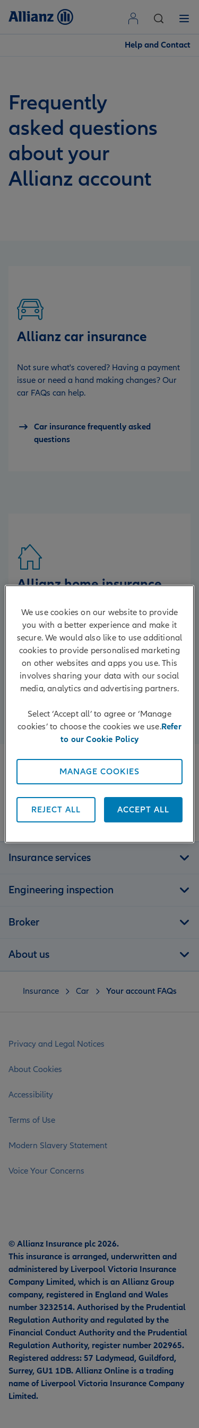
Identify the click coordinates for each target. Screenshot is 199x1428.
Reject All (56, 809)
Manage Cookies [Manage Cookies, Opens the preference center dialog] (99, 771)
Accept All (143, 809)
